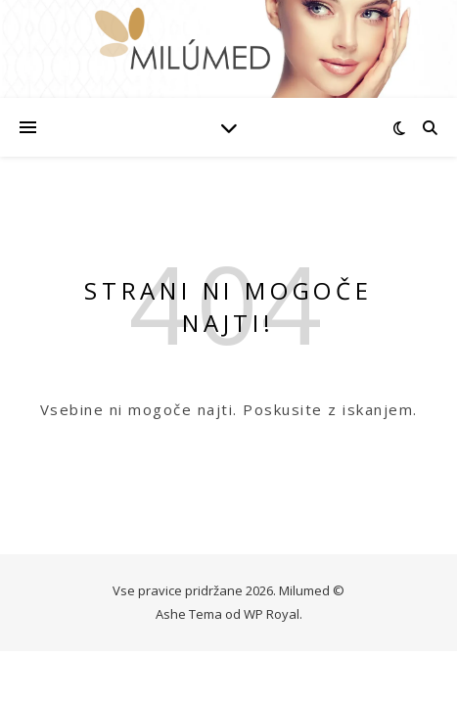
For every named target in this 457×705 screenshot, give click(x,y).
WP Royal (271, 614)
